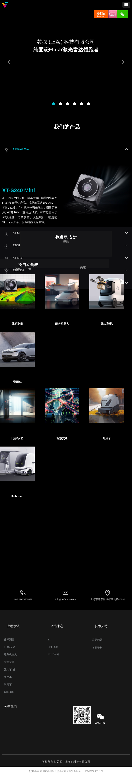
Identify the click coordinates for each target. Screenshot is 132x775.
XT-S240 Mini (21, 149)
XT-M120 (18, 270)
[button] (126, 5)
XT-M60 (18, 257)
